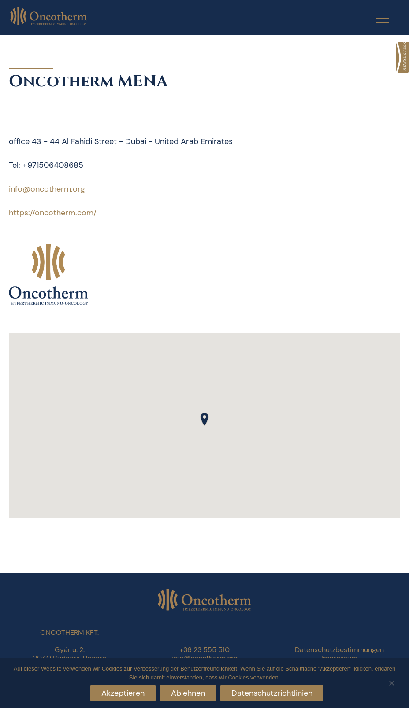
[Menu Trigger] (376, 19)
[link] (402, 57)
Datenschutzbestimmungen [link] (339, 649)
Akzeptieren (123, 693)
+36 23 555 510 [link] (204, 649)
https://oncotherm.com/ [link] (53, 212)
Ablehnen (188, 693)
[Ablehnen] (391, 681)
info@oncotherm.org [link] (47, 189)
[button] (204, 419)
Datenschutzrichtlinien (271, 693)
